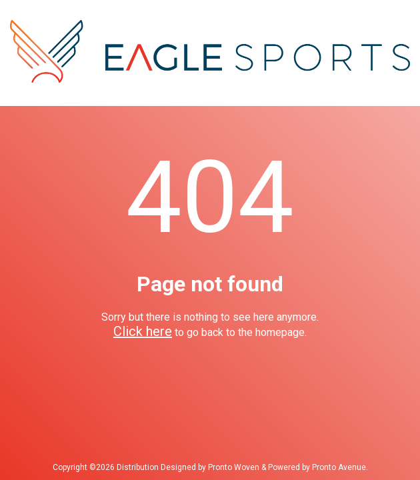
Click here (142, 331)
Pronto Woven (233, 467)
